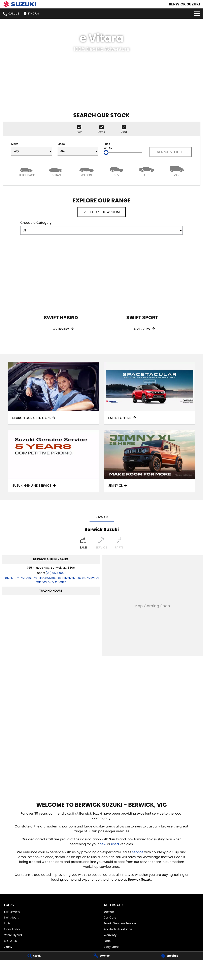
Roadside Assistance (118, 929)
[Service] (101, 956)
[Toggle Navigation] (197, 13)
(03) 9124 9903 (56, 573)
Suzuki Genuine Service (120, 923)
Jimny (8, 947)
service (137, 852)
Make (31, 149)
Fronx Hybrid (12, 929)
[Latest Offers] (149, 393)
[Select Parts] (119, 544)
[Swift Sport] (142, 293)
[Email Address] (51, 580)
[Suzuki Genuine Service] (53, 461)
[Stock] (34, 956)
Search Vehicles (170, 152)
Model (78, 149)
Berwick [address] (102, 517)
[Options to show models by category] (101, 230)
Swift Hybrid (12, 912)
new (103, 844)
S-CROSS (10, 941)
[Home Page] (19, 4)
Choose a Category (101, 227)
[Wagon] (86, 171)
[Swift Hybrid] (61, 293)
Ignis (7, 923)
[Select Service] (101, 544)
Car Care (110, 917)
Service (109, 912)
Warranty (110, 935)
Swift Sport (11, 917)
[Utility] (147, 171)
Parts (107, 941)
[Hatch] (26, 171)
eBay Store (111, 947)
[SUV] (117, 171)
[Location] (84, 544)
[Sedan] (56, 171)
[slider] (106, 152)
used (115, 844)
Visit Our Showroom (101, 212)
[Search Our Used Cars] (53, 393)
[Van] (177, 171)
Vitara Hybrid (13, 935)
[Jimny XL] (149, 461)
